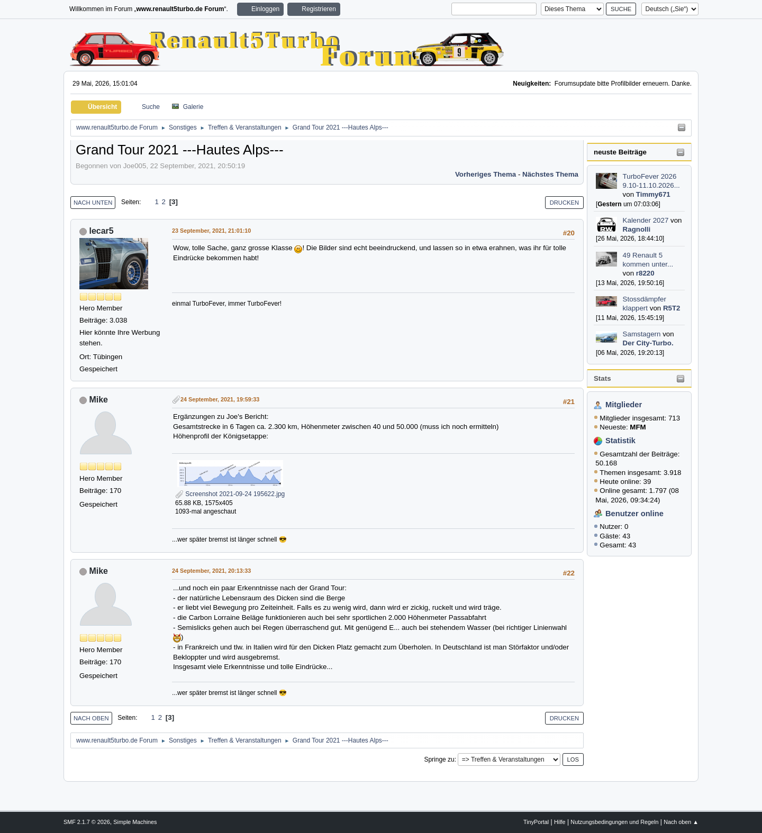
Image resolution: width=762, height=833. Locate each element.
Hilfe (560, 822)
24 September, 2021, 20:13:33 (211, 570)
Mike (98, 399)
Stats (602, 378)
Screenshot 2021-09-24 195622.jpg (230, 494)
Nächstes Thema (550, 174)
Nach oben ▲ (681, 822)
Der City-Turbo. (648, 343)
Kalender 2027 (646, 220)
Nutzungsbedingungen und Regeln (614, 822)
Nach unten (93, 202)
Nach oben (91, 718)
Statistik (620, 440)
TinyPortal (536, 822)
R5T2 (672, 308)
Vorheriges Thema (485, 174)
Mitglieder (623, 404)
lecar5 (101, 230)
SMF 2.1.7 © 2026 (87, 822)
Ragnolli (637, 229)
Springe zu (439, 759)
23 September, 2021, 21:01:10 (211, 230)
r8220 (645, 273)
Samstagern (642, 334)
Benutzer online (634, 513)
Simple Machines (135, 822)
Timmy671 (653, 194)
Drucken (564, 202)
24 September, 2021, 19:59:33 (219, 399)
